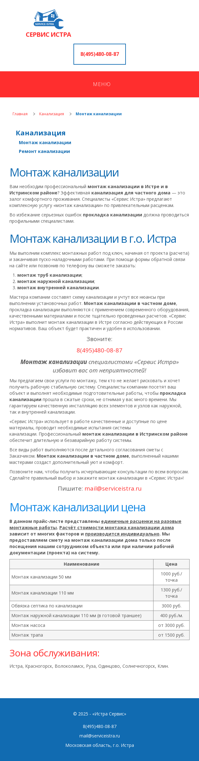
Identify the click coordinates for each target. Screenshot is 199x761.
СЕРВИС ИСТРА (48, 34)
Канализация (51, 114)
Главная (20, 114)
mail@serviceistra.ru (99, 736)
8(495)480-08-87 (99, 54)
